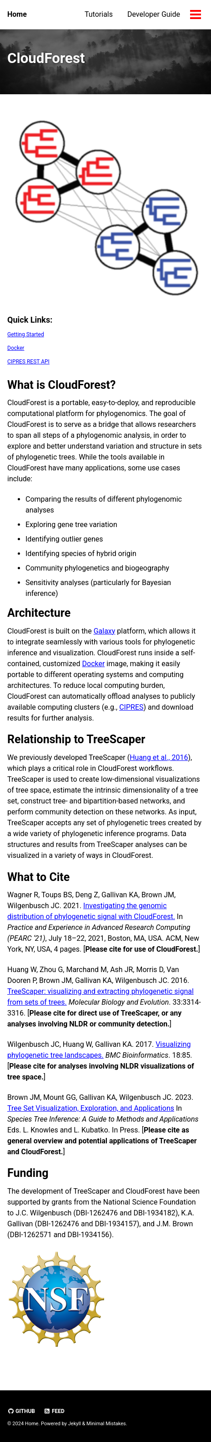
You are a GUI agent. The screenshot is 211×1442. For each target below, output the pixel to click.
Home (17, 14)
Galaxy (105, 631)
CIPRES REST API (28, 361)
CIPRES (131, 707)
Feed (54, 1411)
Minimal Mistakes (106, 1424)
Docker (15, 348)
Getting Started (25, 334)
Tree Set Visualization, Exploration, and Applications (90, 1108)
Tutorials (99, 14)
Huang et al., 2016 (159, 757)
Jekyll (74, 1424)
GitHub (21, 1411)
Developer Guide (153, 14)
